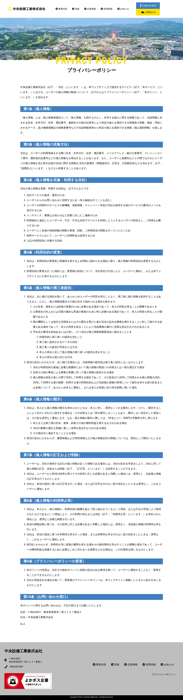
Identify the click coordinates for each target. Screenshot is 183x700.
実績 (75, 9)
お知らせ (123, 9)
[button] (148, 5)
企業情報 (90, 9)
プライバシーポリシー (164, 674)
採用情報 (106, 9)
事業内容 (61, 9)
